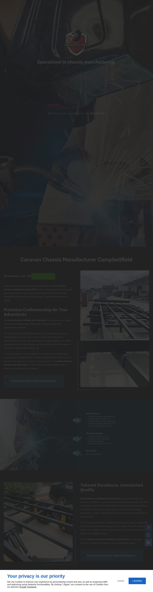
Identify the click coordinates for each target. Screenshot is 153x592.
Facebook (31, 587)
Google (22, 587)
